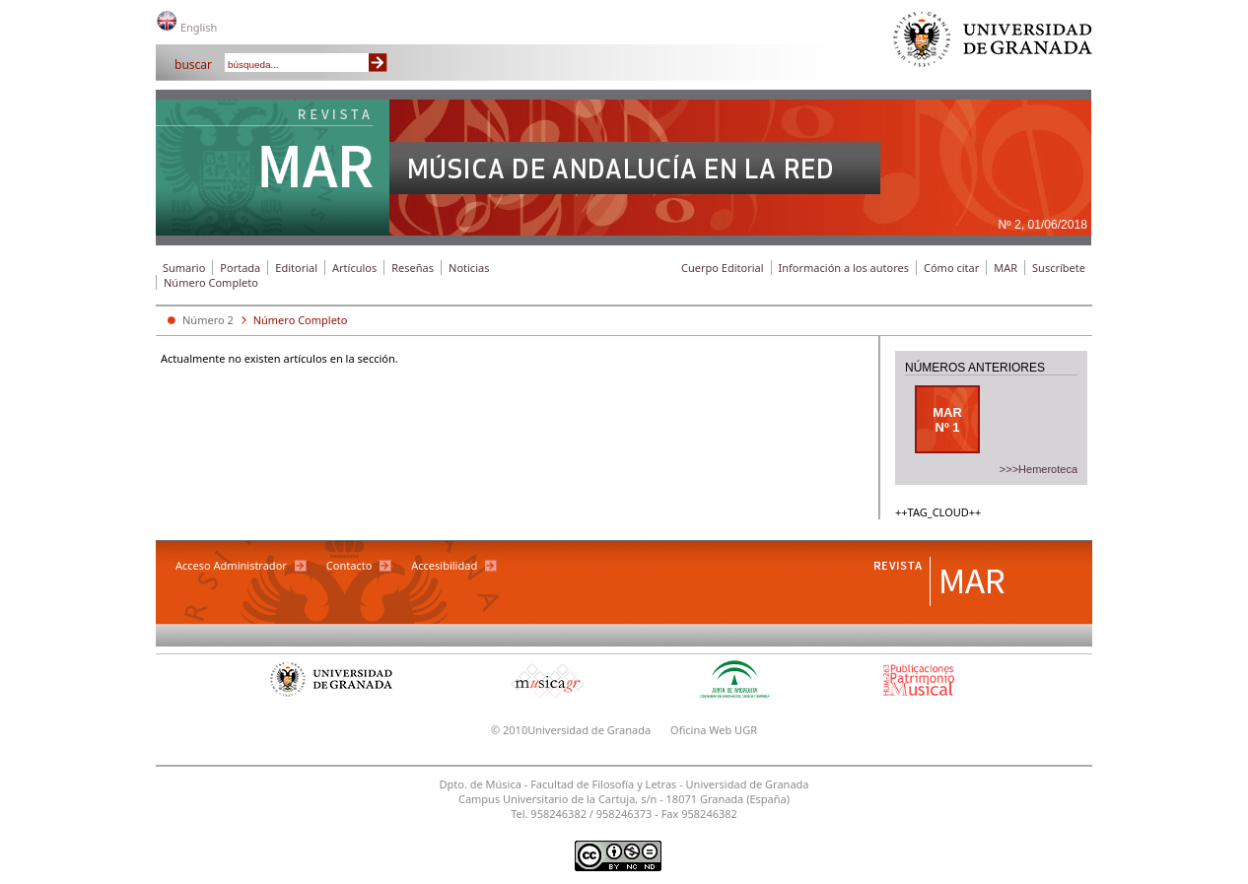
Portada (240, 267)
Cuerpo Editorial (722, 267)
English (198, 27)
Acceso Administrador (231, 565)
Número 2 (208, 319)
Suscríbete (1058, 267)
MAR (1005, 267)
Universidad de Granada (993, 44)
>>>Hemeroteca (1038, 469)
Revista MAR (273, 155)
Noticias (469, 267)
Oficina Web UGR (713, 729)
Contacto (349, 565)
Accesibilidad (444, 565)
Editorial (296, 267)
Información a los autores (844, 267)
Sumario (184, 267)
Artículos (354, 267)
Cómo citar (951, 267)
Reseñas (412, 267)
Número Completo (211, 282)
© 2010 (509, 729)
